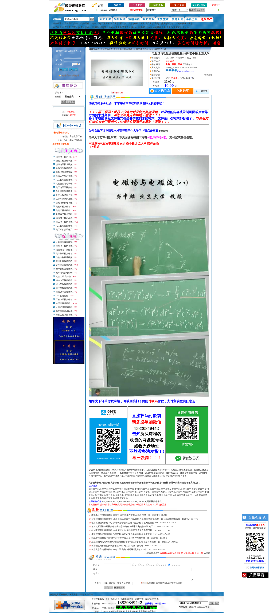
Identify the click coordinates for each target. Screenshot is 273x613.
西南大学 (161, 27)
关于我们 (110, 599)
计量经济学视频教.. (64, 307)
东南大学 (152, 27)
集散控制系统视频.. (64, 172)
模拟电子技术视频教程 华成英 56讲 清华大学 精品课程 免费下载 (120, 515)
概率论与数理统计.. (64, 273)
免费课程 (88, 594)
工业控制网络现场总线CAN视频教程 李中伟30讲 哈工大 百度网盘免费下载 (125, 542)
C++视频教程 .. (62, 295)
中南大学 (117, 27)
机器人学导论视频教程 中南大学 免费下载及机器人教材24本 (119, 549)
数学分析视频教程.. (64, 269)
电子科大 (57, 27)
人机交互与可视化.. (64, 183)
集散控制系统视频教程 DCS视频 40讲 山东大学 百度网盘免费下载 (121, 534)
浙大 (122, 23)
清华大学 (96, 23)
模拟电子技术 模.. (64, 157)
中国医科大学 (186, 23)
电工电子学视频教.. (64, 187)
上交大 (148, 23)
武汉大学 (128, 23)
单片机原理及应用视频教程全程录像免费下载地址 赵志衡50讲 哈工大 (123, 526)
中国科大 (87, 23)
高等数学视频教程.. (64, 253)
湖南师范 (175, 27)
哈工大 (82, 27)
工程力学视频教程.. (64, 299)
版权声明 (129, 599)
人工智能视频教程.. (64, 180)
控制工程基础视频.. (64, 160)
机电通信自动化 (143, 49)
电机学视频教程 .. (64, 206)
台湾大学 (78, 23)
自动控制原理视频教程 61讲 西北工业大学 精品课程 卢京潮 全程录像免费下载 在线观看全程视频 (135, 519)
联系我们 (119, 599)
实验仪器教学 (75, 140)
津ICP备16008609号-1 (199, 607)
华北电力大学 (173, 23)
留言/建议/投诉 (152, 599)
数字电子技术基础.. (64, 214)
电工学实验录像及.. (64, 229)
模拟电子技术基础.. (64, 218)
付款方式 (139, 599)
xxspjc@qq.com (109, 603)
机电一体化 (63, 140)
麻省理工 (68, 23)
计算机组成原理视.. (64, 242)
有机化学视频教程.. (64, 261)
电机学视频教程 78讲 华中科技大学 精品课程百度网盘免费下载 (120, 538)
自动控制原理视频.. (64, 203)
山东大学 (90, 27)
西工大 (75, 27)
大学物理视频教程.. (64, 265)
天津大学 (105, 23)
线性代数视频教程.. (64, 284)
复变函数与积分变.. (64, 195)
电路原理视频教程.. (64, 168)
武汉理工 (66, 27)
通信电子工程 (75, 136)
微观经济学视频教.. (64, 250)
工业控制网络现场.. (64, 199)
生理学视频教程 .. (64, 303)
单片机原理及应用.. (64, 191)
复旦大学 (114, 23)
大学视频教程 (98, 599)
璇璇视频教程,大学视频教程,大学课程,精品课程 (110, 49)
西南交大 (126, 27)
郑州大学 (108, 27)
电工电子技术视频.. (64, 222)
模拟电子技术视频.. (64, 164)
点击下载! (191, 58)
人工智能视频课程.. (64, 226)
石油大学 (99, 27)
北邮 (164, 23)
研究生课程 (58, 23)
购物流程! (163, 131)
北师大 (141, 23)
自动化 (65, 136)
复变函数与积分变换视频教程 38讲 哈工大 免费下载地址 (117, 545)
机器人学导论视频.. (64, 176)
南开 (136, 23)
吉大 (168, 27)
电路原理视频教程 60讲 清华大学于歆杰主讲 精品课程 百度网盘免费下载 (124, 522)
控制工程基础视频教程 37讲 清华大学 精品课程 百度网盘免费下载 (121, 530)
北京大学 (185, 27)
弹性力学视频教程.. (64, 280)
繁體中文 (216, 5)
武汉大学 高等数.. (64, 276)
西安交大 (157, 23)
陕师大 (144, 27)
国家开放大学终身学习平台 (71, 594)
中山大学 (136, 27)
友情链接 (54, 594)
